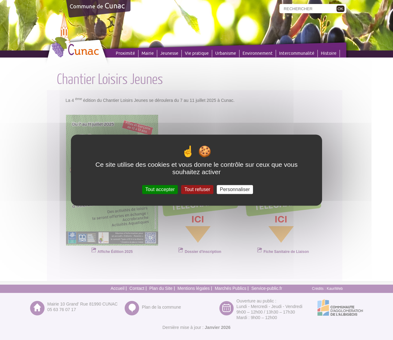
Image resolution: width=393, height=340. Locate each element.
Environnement (258, 53)
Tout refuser (197, 189)
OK (340, 8)
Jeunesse (169, 53)
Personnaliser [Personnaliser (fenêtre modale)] (235, 189)
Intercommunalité (296, 53)
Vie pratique (197, 53)
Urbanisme (225, 53)
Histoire (329, 53)
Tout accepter (160, 189)
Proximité (125, 53)
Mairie (148, 53)
